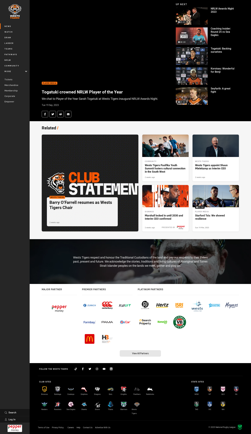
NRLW (8, 60)
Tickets (9, 79)
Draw (8, 37)
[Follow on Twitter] (90, 369)
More (16, 71)
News (8, 26)
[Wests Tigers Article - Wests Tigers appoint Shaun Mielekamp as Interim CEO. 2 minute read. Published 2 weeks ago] (216, 158)
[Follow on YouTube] (104, 369)
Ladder (9, 43)
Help (78, 427)
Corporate (10, 96)
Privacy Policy (58, 427)
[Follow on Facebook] (83, 369)
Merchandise (11, 85)
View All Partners (140, 353)
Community (12, 65)
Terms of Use (43, 427)
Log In (10, 419)
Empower (9, 101)
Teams (9, 49)
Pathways (11, 54)
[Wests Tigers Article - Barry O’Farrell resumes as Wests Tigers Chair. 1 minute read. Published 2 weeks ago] (90, 183)
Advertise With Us (102, 427)
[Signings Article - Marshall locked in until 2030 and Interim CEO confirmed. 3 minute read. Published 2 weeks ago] (165, 208)
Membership (11, 90)
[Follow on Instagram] (97, 369)
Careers (71, 427)
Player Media (49, 83)
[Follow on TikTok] (75, 369)
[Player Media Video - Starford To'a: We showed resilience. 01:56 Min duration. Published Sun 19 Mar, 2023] (216, 208)
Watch (9, 32)
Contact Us (87, 427)
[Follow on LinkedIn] (111, 369)
